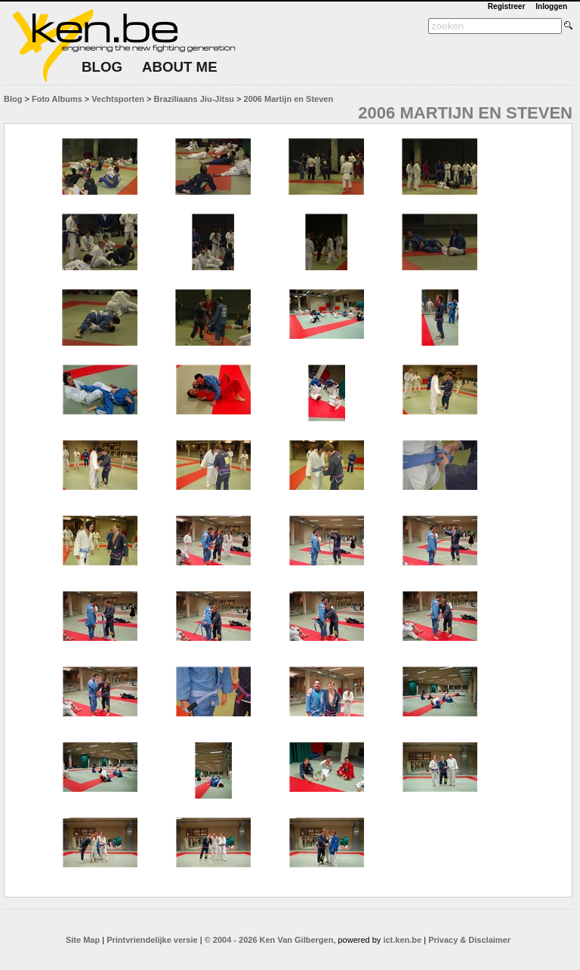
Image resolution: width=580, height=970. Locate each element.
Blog (13, 98)
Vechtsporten (117, 98)
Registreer (506, 6)
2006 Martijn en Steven (289, 98)
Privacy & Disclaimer (469, 939)
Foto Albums (57, 98)
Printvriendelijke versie (151, 939)
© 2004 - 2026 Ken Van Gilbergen (269, 939)
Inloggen (551, 6)
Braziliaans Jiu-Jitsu (194, 98)
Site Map (83, 939)
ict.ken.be (402, 939)
